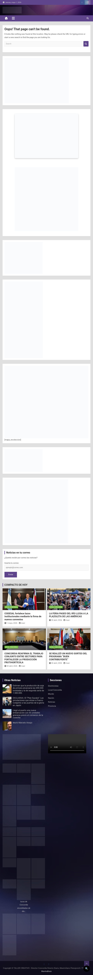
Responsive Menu (87, 2)
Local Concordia (11, 607)
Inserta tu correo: (11, 563)
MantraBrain (46, 971)
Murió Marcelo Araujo (22, 722)
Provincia (52, 706)
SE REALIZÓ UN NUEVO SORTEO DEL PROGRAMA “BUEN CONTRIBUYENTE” (68, 656)
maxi (22, 623)
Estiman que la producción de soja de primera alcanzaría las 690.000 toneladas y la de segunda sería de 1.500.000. (28, 689)
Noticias (51, 702)
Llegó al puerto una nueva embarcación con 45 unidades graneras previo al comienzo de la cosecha (28, 714)
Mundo (51, 694)
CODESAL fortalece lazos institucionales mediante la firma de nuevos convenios (22, 616)
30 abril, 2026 (55, 620)
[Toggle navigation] (13, 18)
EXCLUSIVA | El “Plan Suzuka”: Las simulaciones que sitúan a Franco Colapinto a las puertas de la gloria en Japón (28, 702)
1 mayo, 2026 (10, 623)
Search (86, 44)
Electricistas (53, 686)
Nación (51, 698)
